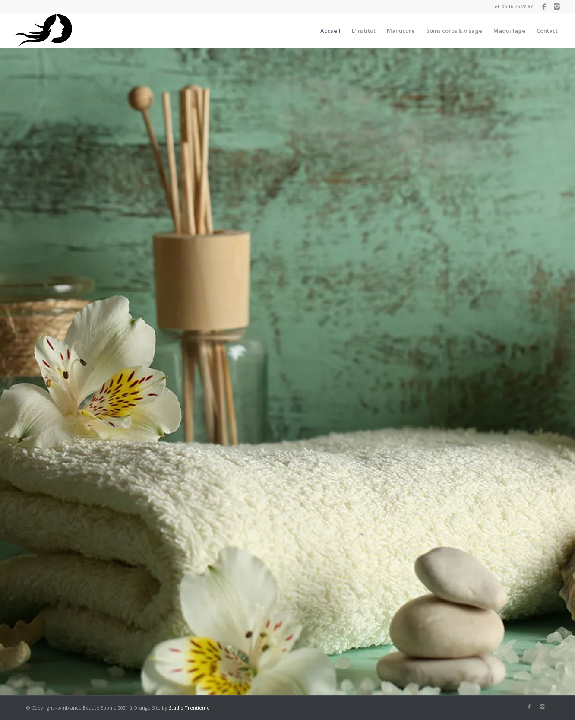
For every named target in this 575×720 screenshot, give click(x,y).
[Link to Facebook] (543, 6)
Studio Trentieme (189, 707)
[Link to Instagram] (556, 6)
